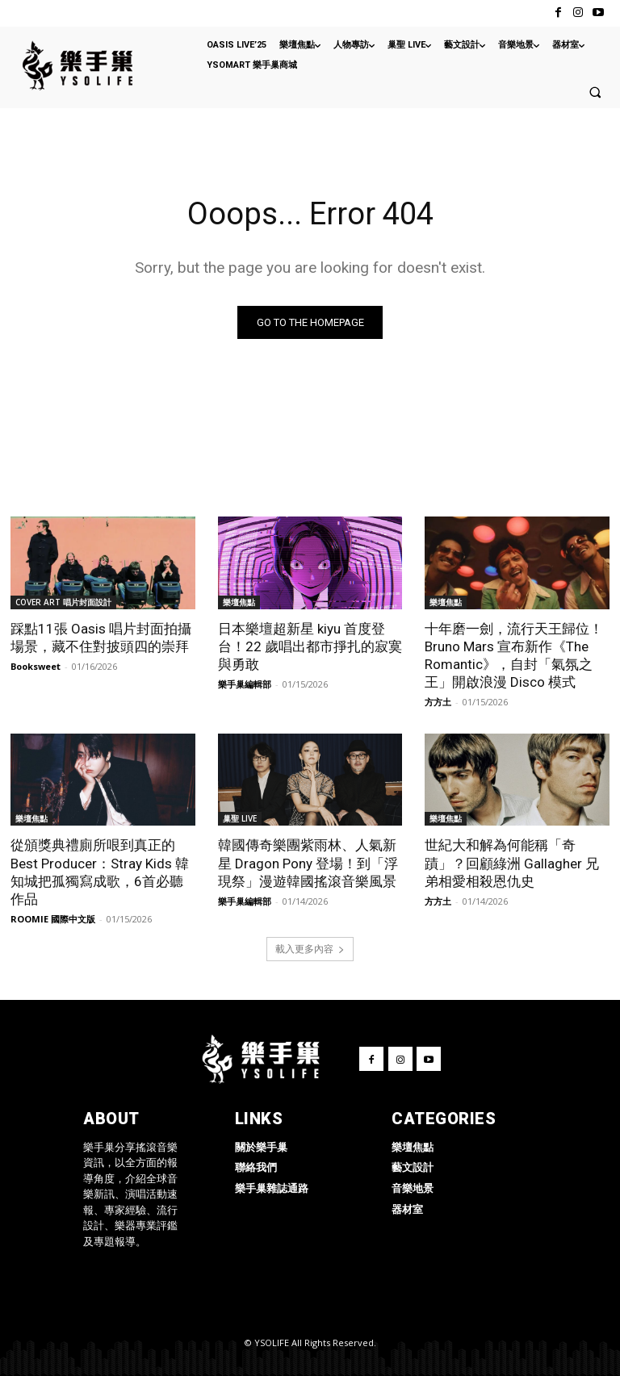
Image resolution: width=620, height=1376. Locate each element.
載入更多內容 (310, 949)
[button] (595, 92)
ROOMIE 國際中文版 (52, 918)
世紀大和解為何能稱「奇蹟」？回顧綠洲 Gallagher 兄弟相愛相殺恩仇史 (512, 863)
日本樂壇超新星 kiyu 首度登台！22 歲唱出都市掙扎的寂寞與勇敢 (310, 645)
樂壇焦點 (239, 601)
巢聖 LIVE (240, 818)
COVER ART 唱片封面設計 (63, 601)
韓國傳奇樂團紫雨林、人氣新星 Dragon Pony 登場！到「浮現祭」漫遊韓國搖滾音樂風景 (308, 863)
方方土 (438, 701)
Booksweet (35, 665)
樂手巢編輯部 (244, 683)
